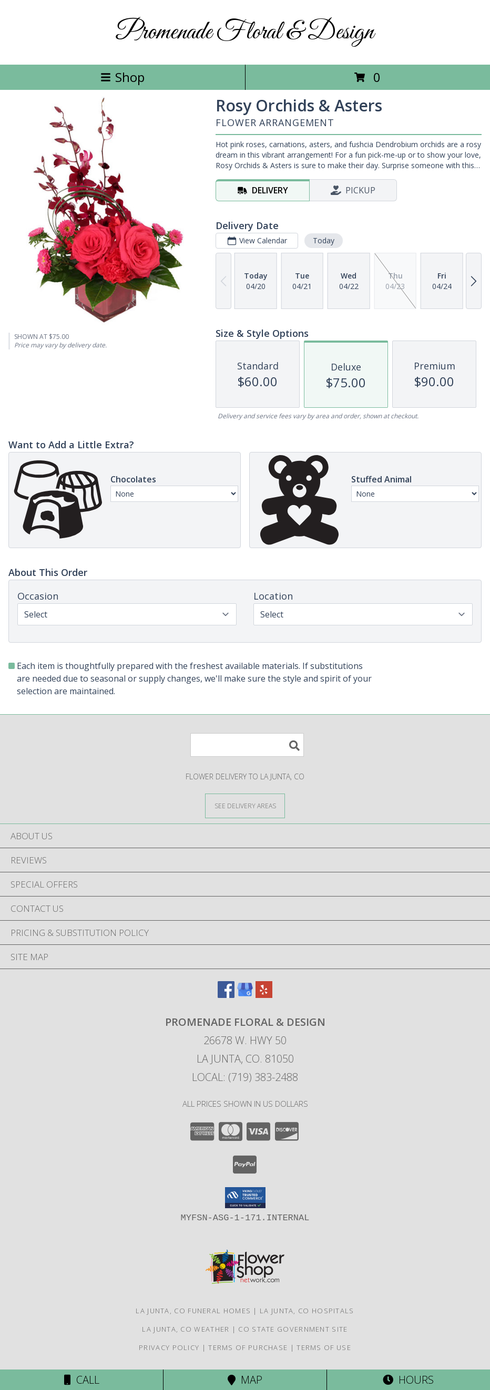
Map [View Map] (245, 1380)
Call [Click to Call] (81, 1380)
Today (323, 240)
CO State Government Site (293, 1329)
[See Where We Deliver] (245, 805)
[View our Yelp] (264, 995)
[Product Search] (247, 745)
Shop (122, 77)
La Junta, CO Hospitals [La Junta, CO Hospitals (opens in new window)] (307, 1310)
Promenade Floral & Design (245, 32)
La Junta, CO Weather (185, 1329)
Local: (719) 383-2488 (245, 1077)
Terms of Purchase (248, 1347)
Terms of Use (324, 1347)
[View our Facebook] (226, 995)
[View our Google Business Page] (245, 995)
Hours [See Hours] (408, 1380)
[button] (245, 1197)
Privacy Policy (169, 1347)
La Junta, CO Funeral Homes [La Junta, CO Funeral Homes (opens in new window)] (193, 1310)
